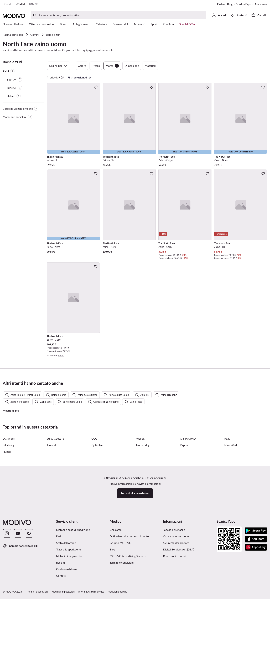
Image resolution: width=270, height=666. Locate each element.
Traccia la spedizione (68, 644)
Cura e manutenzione (176, 631)
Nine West (230, 540)
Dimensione (132, 65)
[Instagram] (7, 628)
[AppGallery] (256, 642)
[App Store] (256, 634)
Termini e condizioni (122, 657)
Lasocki (51, 540)
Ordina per (58, 66)
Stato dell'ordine (66, 637)
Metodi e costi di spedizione (73, 624)
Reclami (60, 657)
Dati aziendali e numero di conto (129, 631)
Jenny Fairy (142, 540)
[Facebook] (29, 628)
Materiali (150, 65)
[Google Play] (256, 625)
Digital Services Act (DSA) (178, 644)
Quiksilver (97, 540)
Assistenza (261, 4)
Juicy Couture (55, 533)
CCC (94, 533)
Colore (82, 65)
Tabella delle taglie (174, 624)
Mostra (61, 355)
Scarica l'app (243, 4)
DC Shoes (9, 533)
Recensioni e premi (174, 651)
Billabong (8, 540)
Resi (58, 631)
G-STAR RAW (188, 533)
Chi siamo (116, 624)
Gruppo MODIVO (120, 637)
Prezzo (96, 65)
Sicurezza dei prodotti (176, 637)
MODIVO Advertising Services (128, 651)
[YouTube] (18, 628)
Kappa (184, 540)
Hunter (7, 546)
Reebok (140, 533)
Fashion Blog (224, 4)
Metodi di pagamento (69, 651)
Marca (112, 66)
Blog (112, 644)
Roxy (227, 533)
